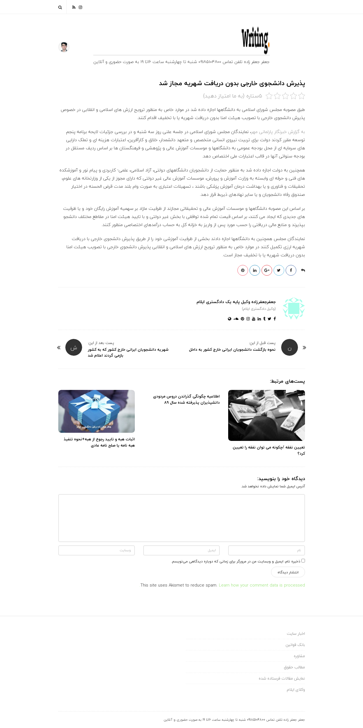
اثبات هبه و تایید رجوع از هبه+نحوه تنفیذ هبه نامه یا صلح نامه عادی (99, 442)
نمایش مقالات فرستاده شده (282, 678)
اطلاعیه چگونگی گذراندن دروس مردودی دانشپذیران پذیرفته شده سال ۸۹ (186, 399)
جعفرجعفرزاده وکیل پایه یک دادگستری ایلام (236, 301)
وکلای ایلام (296, 689)
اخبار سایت (296, 633)
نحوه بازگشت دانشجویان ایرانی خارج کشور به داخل (232, 349)
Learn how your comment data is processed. (222, 585)
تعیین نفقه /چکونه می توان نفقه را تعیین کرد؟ (269, 450)
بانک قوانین (295, 644)
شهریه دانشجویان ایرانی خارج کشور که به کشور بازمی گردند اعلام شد (128, 352)
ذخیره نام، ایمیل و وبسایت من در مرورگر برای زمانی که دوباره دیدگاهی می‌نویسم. (235, 561)
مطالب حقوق (294, 667)
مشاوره (299, 655)
